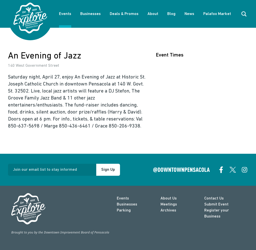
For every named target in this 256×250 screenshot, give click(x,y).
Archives (168, 210)
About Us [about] (168, 198)
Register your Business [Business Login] (216, 213)
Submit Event (216, 204)
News (189, 14)
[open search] (244, 14)
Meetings (168, 204)
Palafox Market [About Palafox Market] (217, 14)
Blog (171, 14)
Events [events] (123, 198)
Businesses (90, 14)
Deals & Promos (124, 14)
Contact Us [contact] (214, 198)
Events (65, 14)
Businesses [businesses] (127, 204)
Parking (124, 210)
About (153, 14)
